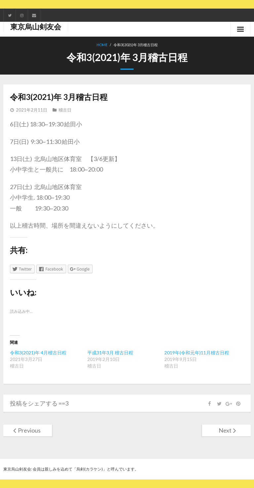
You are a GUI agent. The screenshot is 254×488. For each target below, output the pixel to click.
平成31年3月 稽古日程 (110, 352)
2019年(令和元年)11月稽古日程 (196, 352)
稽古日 (65, 110)
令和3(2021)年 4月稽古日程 (38, 352)
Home (102, 45)
